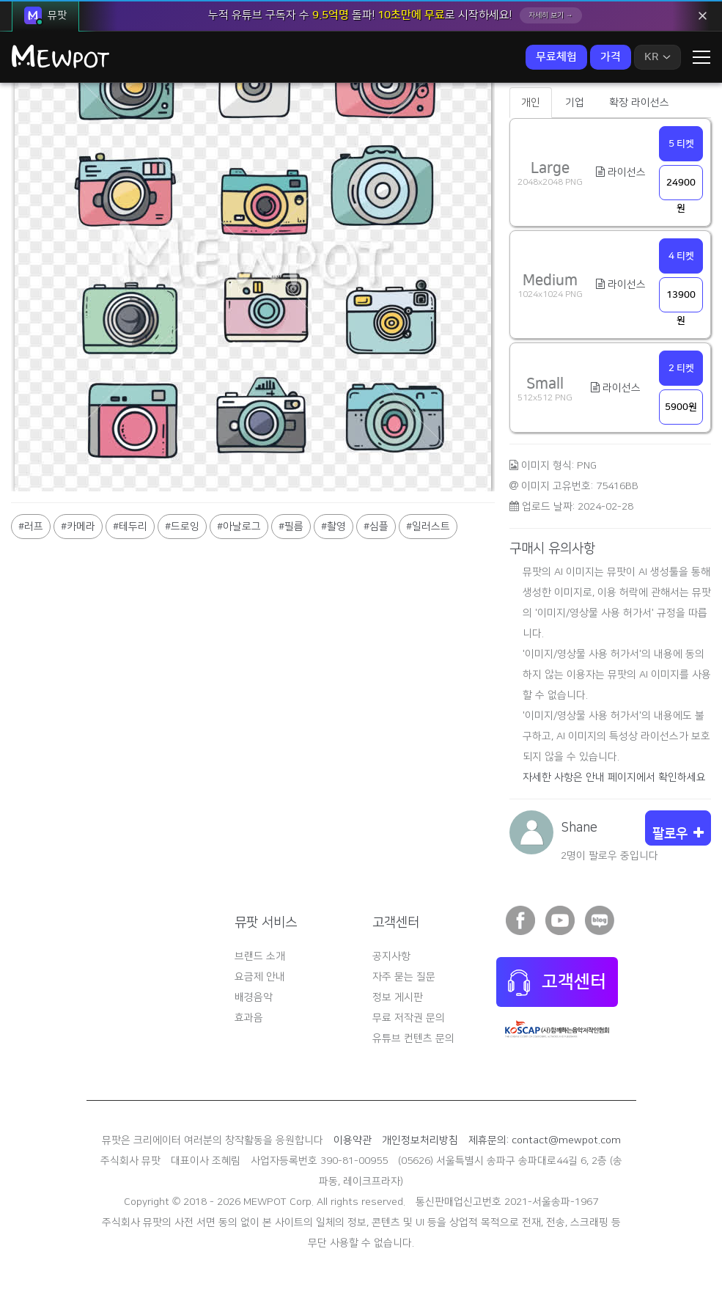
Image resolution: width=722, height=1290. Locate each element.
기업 (574, 103)
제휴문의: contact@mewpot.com (544, 1140)
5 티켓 (681, 144)
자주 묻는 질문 (403, 977)
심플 (378, 526)
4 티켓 (681, 256)
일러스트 (431, 526)
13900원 (681, 301)
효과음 (249, 1018)
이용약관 (353, 1140)
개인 (530, 103)
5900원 (681, 407)
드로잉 (185, 526)
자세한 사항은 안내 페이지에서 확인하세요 (614, 777)
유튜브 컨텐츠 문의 (413, 1038)
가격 (610, 57)
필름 (293, 526)
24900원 (681, 188)
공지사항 (391, 956)
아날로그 (242, 526)
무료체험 (556, 57)
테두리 (133, 526)
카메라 (81, 526)
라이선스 (621, 172)
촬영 (336, 526)
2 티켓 (681, 368)
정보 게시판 (397, 997)
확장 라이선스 (639, 103)
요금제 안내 (260, 977)
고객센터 (557, 983)
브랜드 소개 (260, 956)
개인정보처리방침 (420, 1140)
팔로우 (678, 834)
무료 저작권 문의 (408, 1018)
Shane (579, 828)
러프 (33, 526)
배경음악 (254, 997)
